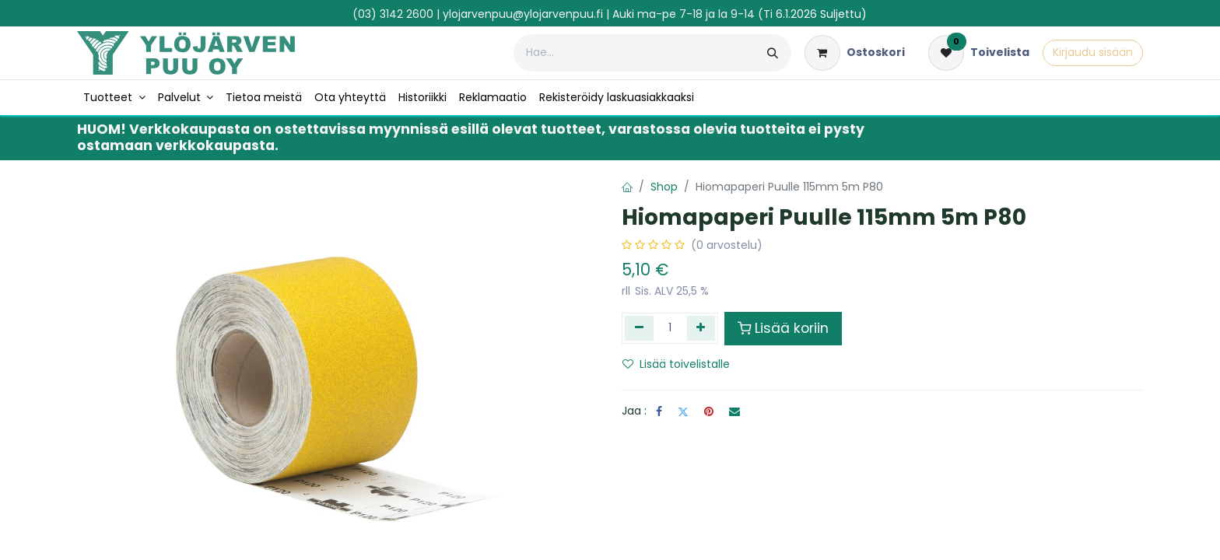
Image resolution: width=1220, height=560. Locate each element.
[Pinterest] (708, 411)
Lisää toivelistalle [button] (676, 364)
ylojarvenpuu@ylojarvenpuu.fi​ (523, 14)
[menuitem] (114, 97)
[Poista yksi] (639, 328)
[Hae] (772, 53)
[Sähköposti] (734, 411)
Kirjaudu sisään (1093, 52)
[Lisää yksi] (701, 328)
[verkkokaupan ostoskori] (854, 53)
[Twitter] (683, 411)
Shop (664, 186)
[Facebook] (659, 411)
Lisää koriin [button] (783, 328)
